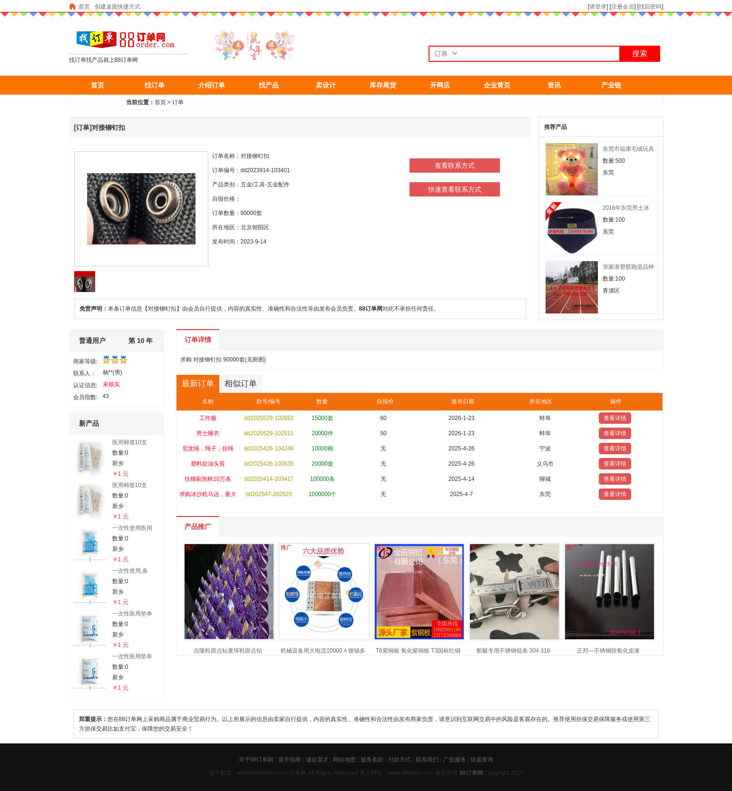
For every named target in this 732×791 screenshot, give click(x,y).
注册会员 (622, 6)
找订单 (155, 85)
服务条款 (372, 759)
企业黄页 (497, 85)
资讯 (554, 85)
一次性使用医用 (132, 528)
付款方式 (399, 759)
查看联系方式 (455, 165)
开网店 (440, 85)
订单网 (474, 773)
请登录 (597, 6)
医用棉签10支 (129, 442)
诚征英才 (317, 759)
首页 (84, 6)
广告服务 (454, 759)
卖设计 (326, 85)
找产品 (269, 85)
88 (462, 773)
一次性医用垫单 (132, 613)
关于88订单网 (256, 759)
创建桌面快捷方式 (117, 6)
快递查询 (481, 759)
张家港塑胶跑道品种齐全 (628, 267)
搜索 (639, 53)
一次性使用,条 (130, 570)
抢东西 (97, 104)
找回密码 (650, 6)
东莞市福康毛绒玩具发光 (628, 149)
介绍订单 (211, 85)
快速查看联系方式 (454, 189)
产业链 (611, 85)
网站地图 (344, 759)
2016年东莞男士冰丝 (626, 208)
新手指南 (289, 759)
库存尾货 (383, 85)
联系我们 (427, 759)
